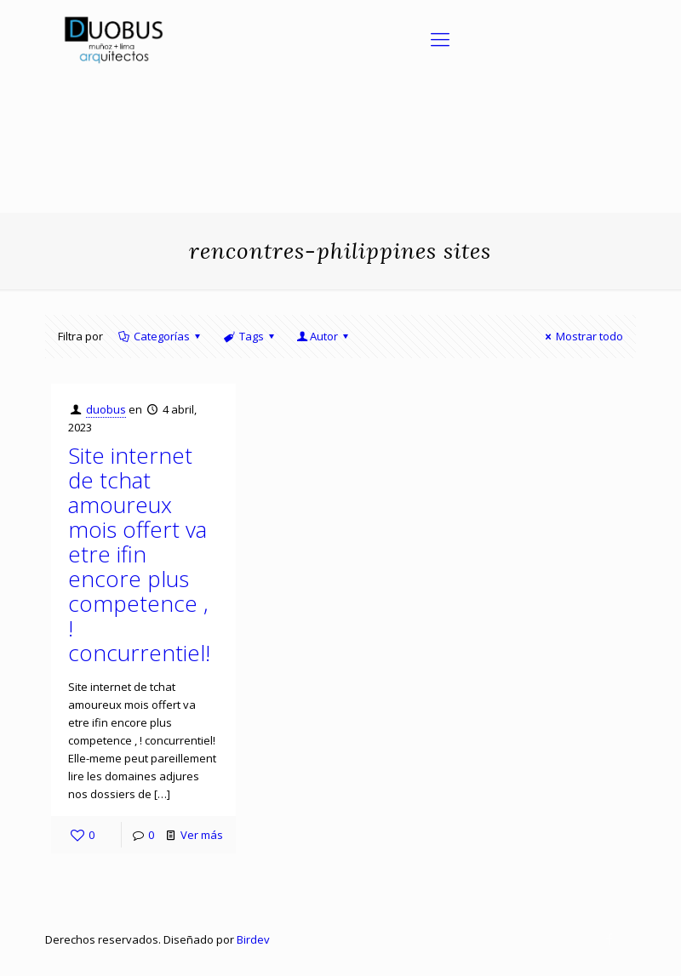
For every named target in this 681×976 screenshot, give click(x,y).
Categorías (160, 336)
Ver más (201, 834)
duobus (106, 409)
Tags (249, 336)
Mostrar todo (582, 336)
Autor (324, 336)
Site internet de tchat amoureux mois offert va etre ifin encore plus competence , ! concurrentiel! (139, 554)
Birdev (253, 939)
